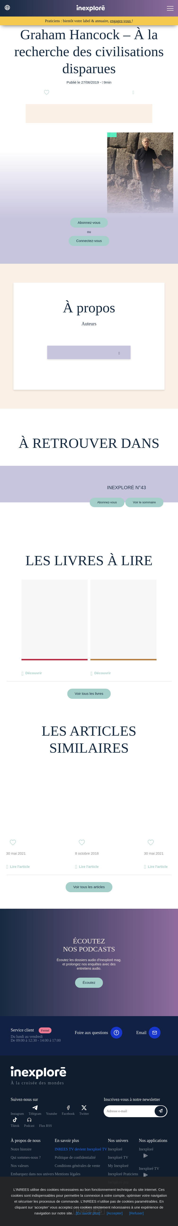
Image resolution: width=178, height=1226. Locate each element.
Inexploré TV (118, 1157)
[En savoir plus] (88, 1213)
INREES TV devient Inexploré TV (81, 1149)
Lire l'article (20, 867)
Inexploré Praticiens (123, 1174)
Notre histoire (21, 1149)
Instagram (17, 1114)
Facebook (68, 1110)
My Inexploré (118, 1166)
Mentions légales (68, 1174)
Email (148, 1033)
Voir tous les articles (89, 887)
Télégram (35, 1110)
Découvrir (33, 673)
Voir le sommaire (144, 502)
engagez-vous (121, 21)
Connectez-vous (89, 241)
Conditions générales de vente (77, 1166)
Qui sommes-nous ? (26, 1157)
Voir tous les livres (89, 693)
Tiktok (15, 1122)
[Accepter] (115, 1213)
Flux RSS (45, 1126)
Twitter (84, 1110)
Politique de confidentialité (75, 1157)
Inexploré (115, 1149)
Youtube (51, 1114)
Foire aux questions (98, 1033)
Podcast (29, 1122)
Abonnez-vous (89, 223)
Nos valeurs (20, 1166)
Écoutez (89, 982)
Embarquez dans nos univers (32, 1174)
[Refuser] (136, 1213)
